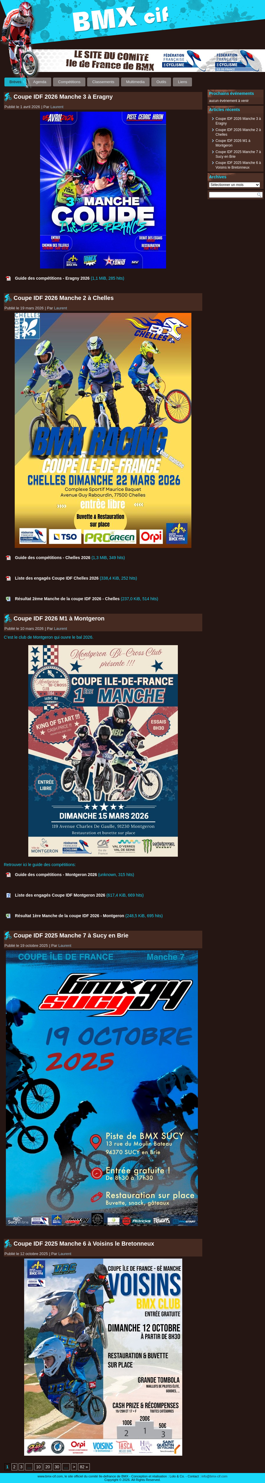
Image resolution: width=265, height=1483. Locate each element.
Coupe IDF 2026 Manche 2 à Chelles (64, 298)
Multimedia (135, 82)
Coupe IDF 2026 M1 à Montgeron (59, 618)
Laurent (56, 107)
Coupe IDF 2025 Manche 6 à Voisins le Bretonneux (84, 1243)
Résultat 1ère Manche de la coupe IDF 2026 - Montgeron (69, 915)
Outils (161, 82)
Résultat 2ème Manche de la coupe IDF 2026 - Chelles (67, 598)
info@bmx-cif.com (214, 1476)
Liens (182, 82)
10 (38, 1466)
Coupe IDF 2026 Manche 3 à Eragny (63, 96)
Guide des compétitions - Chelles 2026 (52, 557)
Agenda (39, 82)
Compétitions (69, 82)
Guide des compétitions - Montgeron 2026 (56, 874)
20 (47, 1466)
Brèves (15, 82)
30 (57, 1466)
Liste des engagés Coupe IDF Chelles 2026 (57, 578)
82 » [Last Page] (84, 1466)
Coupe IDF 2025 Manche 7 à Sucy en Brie (71, 935)
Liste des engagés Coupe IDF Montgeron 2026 (60, 895)
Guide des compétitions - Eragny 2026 (52, 278)
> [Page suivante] (74, 1466)
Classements (103, 82)
